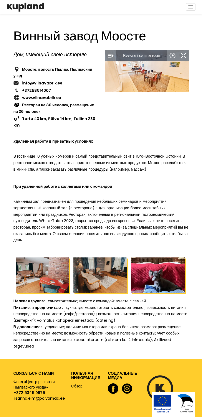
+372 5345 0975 (29, 392)
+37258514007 (36, 90)
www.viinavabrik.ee (41, 97)
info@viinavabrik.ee (42, 83)
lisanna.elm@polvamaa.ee (39, 398)
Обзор (77, 386)
